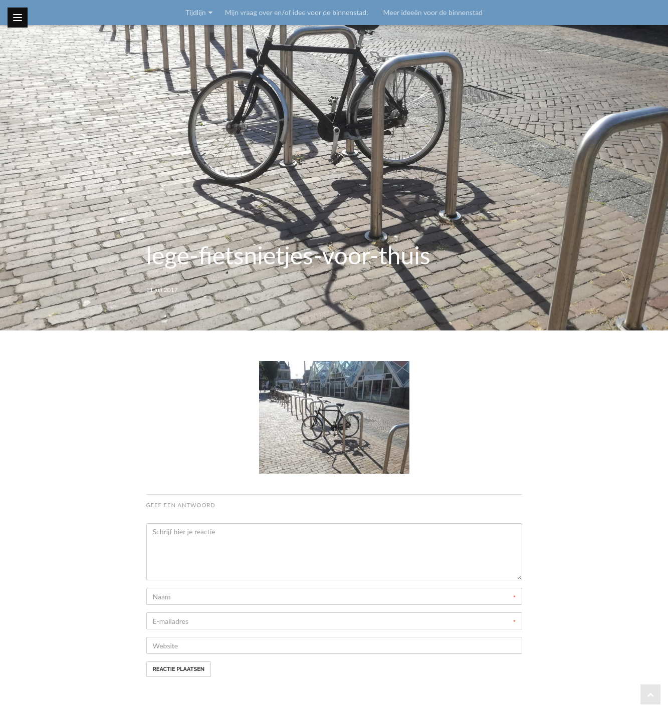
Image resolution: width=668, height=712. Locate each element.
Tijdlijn (195, 12)
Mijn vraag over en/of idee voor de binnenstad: (296, 12)
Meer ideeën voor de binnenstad (433, 12)
